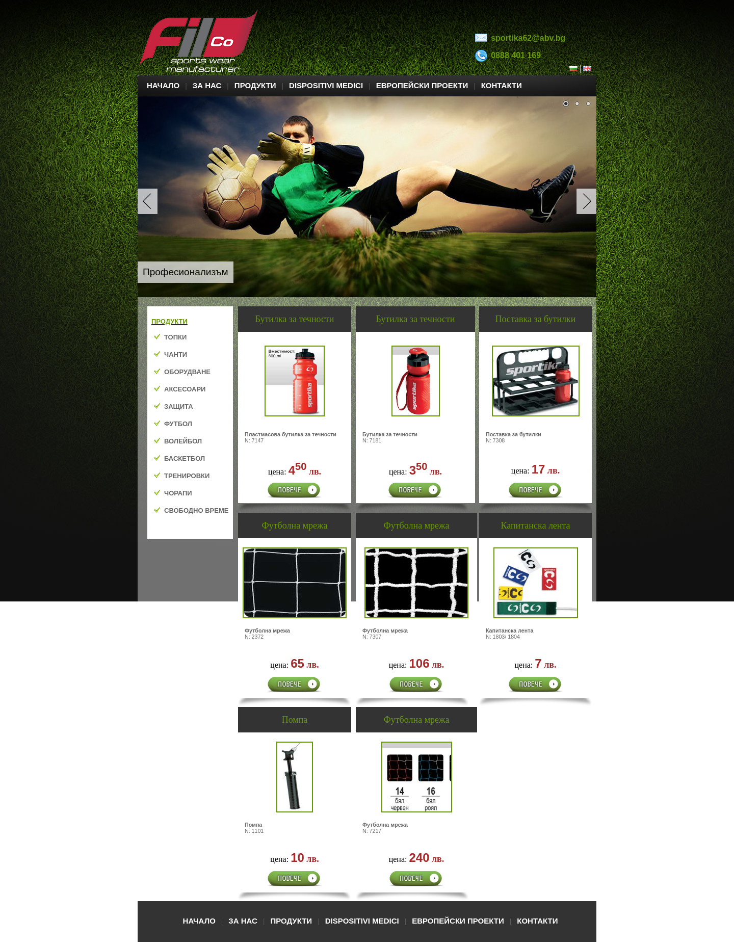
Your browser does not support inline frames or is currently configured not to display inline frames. (190, 422)
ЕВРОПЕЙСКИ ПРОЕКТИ (422, 85)
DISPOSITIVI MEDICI (326, 85)
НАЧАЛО (163, 85)
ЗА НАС (207, 85)
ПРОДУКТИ (255, 85)
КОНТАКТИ (501, 85)
